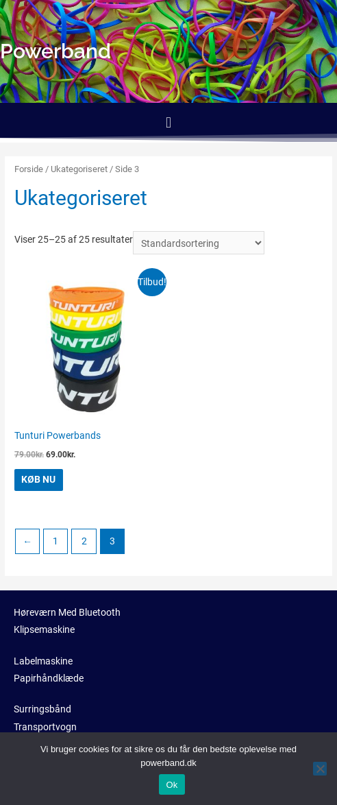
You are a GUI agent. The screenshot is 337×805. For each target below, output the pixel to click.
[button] (168, 122)
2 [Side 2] (84, 541)
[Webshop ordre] (198, 242)
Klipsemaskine (44, 629)
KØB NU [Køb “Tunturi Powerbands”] (38, 479)
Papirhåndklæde (49, 678)
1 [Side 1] (55, 541)
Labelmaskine (43, 661)
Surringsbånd (42, 709)
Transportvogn (45, 726)
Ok (171, 785)
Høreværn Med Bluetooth (67, 612)
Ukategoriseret (79, 169)
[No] (320, 769)
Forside (28, 169)
